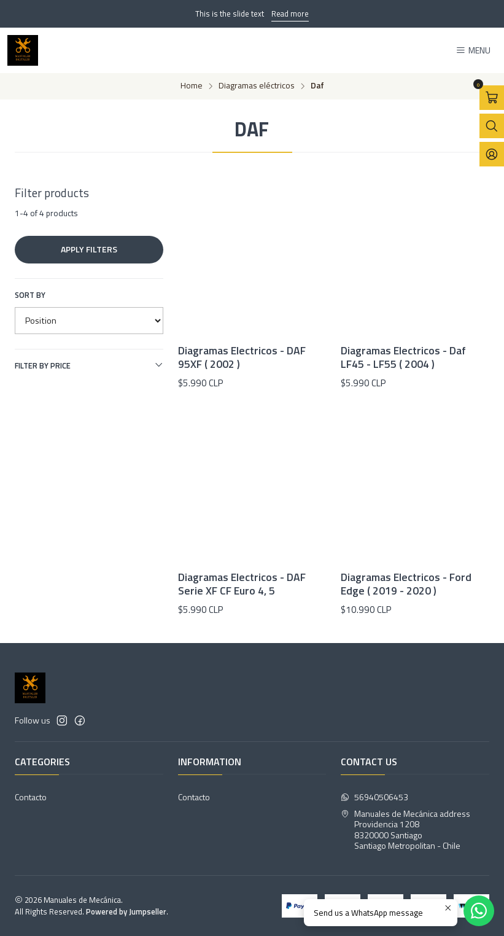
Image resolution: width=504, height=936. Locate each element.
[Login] (491, 154)
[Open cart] (491, 97)
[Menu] (473, 51)
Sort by (30, 295)
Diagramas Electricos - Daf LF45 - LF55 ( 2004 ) (403, 357)
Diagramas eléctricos (257, 86)
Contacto (31, 796)
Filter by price (89, 365)
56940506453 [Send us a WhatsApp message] (374, 796)
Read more (290, 13)
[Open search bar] (491, 126)
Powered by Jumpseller (126, 911)
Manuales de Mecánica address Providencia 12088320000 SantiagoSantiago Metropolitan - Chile (405, 829)
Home (191, 86)
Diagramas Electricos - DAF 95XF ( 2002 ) (242, 357)
